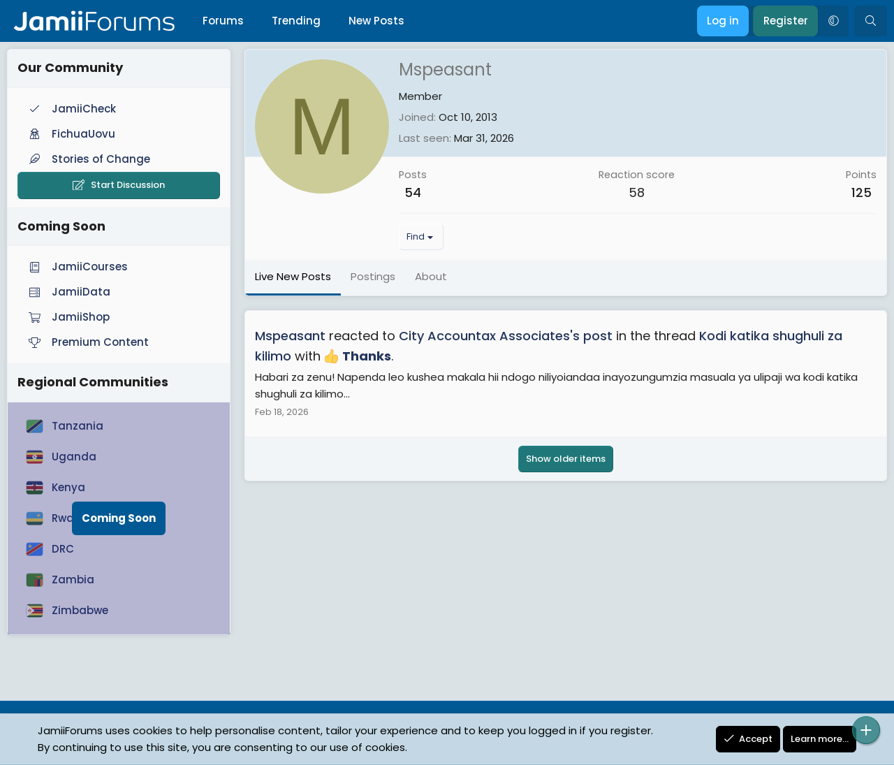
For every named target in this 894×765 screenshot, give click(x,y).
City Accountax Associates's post (506, 335)
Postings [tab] (373, 276)
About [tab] (431, 276)
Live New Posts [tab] (293, 276)
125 (861, 192)
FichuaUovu (70, 133)
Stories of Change (88, 159)
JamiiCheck (71, 108)
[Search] (870, 21)
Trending (296, 20)
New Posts (376, 20)
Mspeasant (290, 335)
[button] (833, 21)
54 (412, 192)
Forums (223, 20)
